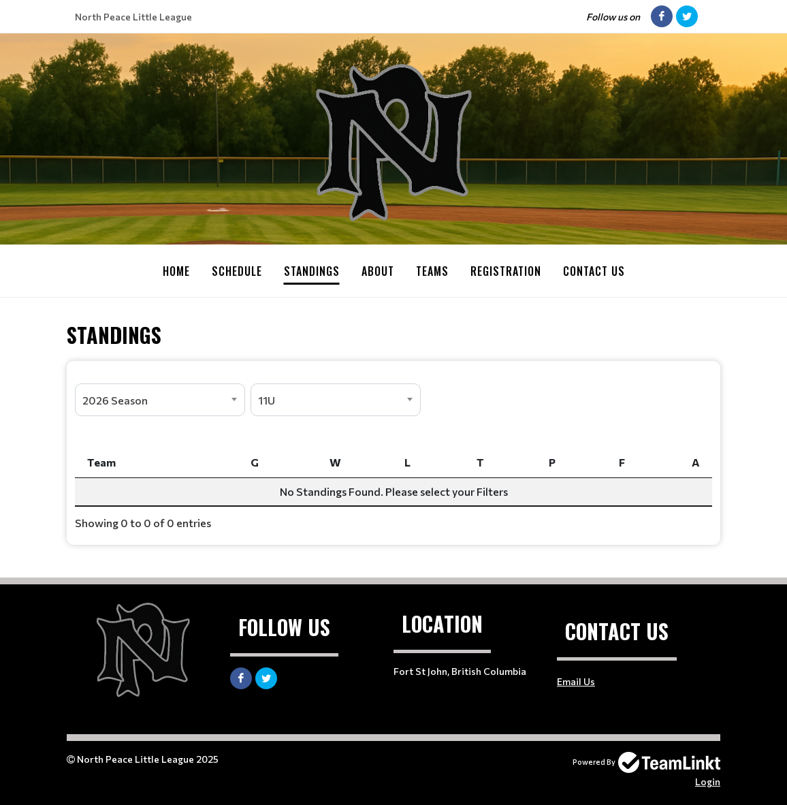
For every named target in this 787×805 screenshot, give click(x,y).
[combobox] (160, 399)
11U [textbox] (266, 399)
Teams (432, 271)
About (378, 271)
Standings (312, 271)
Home (176, 271)
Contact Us (594, 271)
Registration (505, 271)
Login (707, 781)
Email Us (576, 680)
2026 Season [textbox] (115, 399)
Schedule (237, 271)
